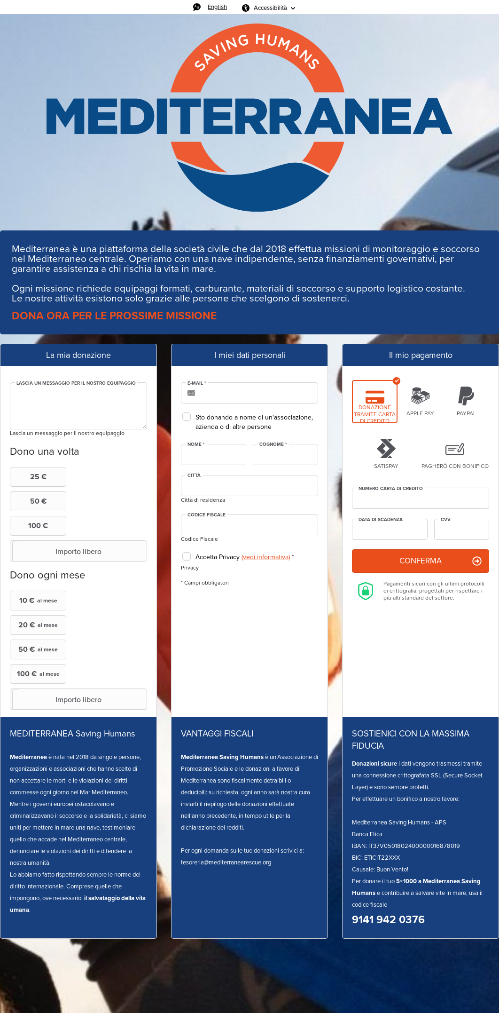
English (217, 6)
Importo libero (56, 551)
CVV (446, 519)
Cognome (273, 444)
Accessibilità (270, 7)
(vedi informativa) (266, 557)
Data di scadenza (381, 519)
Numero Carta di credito (391, 488)
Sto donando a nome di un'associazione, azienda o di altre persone (254, 422)
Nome (196, 444)
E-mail (196, 383)
